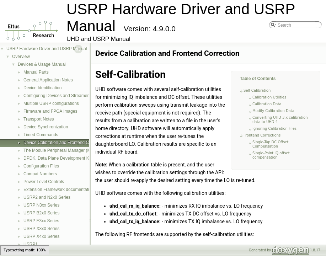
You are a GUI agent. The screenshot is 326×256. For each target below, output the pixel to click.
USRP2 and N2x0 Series (46, 197)
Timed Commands (40, 134)
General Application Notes (48, 80)
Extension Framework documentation (58, 189)
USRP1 (30, 244)
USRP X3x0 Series (41, 228)
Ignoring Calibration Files (274, 128)
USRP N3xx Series (41, 205)
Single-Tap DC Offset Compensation (270, 144)
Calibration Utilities (269, 97)
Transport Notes (38, 119)
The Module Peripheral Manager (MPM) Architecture (72, 150)
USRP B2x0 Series (41, 212)
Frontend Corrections (262, 135)
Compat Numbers (40, 173)
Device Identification (42, 87)
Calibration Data (266, 104)
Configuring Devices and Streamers (57, 95)
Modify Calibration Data (273, 111)
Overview (21, 56)
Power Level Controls (43, 181)
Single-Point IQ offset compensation (271, 155)
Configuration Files (41, 166)
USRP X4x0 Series (41, 236)
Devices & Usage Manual (42, 64)
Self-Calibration (257, 90)
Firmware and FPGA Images (50, 111)
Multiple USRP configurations (51, 103)
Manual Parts (36, 72)
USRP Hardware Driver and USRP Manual (46, 48)
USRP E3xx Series (41, 220)
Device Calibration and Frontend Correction (64, 142)
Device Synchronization (45, 126)
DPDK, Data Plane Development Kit (57, 158)
